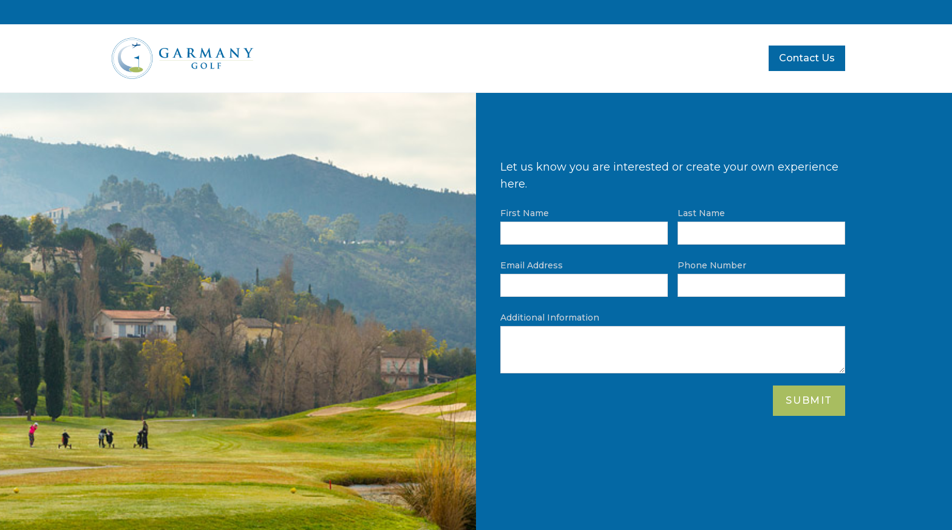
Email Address (531, 265)
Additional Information (549, 317)
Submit (809, 400)
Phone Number (712, 265)
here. (513, 184)
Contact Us (807, 58)
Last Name (701, 213)
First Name (524, 213)
